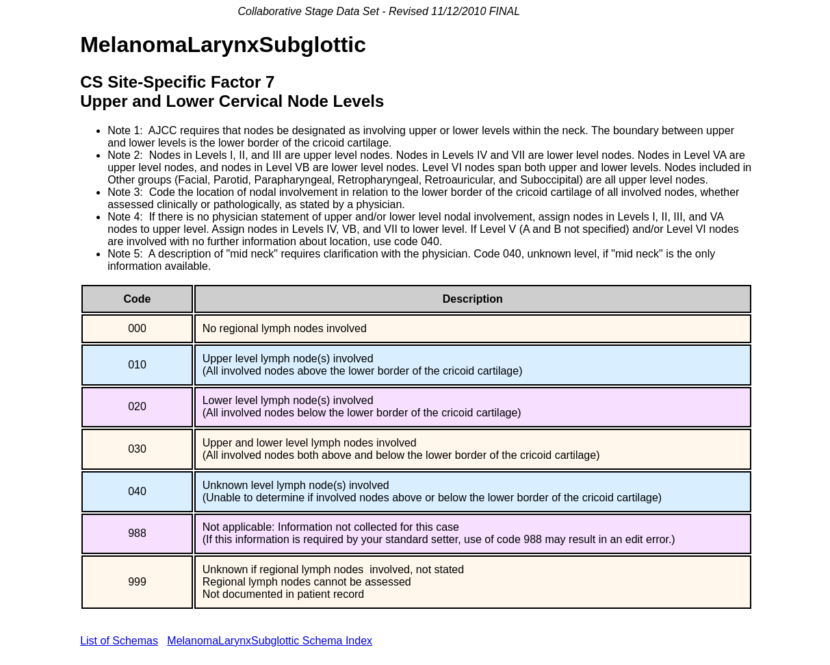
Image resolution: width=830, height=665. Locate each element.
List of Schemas (119, 641)
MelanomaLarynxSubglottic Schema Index (269, 641)
